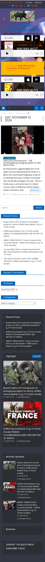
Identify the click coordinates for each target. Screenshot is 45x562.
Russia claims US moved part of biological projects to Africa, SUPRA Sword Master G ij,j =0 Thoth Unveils (23, 224)
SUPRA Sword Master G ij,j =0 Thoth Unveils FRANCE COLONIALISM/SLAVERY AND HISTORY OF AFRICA (23, 233)
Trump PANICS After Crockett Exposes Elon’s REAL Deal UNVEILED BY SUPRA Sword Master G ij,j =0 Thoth (23, 252)
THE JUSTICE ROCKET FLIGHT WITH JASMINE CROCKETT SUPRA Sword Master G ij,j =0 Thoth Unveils (23, 261)
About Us (38, 2)
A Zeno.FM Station (7, 58)
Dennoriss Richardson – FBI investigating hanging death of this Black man (22, 163)
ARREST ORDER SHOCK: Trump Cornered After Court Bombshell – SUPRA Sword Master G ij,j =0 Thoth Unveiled (23, 243)
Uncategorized (9, 158)
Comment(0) (36, 194)
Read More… (35, 190)
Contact (29, 2)
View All (37, 356)
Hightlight (11, 356)
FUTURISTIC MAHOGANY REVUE (22, 28)
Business (10, 529)
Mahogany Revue (22, 194)
